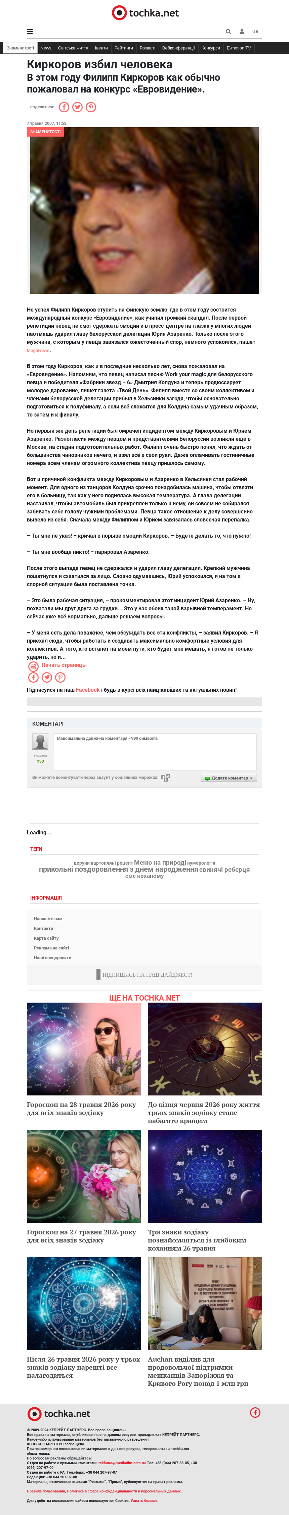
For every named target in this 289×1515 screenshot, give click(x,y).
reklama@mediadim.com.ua (122, 1463)
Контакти (43, 928)
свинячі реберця (224, 869)
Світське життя (73, 47)
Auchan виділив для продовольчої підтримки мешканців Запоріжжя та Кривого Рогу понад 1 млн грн (198, 1371)
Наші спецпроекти (52, 957)
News (45, 47)
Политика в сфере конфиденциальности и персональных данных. (124, 1491)
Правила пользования (46, 1491)
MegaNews (38, 350)
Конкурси (211, 47)
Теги (37, 849)
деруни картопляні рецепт (103, 863)
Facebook (88, 690)
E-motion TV (239, 47)
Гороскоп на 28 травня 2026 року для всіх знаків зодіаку (81, 1108)
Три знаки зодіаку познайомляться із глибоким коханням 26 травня (197, 1240)
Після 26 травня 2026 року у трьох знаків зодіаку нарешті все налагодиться (83, 1367)
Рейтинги (124, 47)
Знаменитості (20, 47)
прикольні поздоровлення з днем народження (118, 869)
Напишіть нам (48, 918)
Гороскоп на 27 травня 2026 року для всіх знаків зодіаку (81, 1236)
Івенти (101, 47)
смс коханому (144, 875)
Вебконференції (178, 47)
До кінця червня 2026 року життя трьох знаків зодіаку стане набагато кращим (204, 1112)
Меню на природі (160, 862)
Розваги (148, 47)
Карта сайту (46, 938)
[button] (242, 31)
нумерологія (201, 863)
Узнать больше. (144, 1501)
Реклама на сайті (51, 947)
